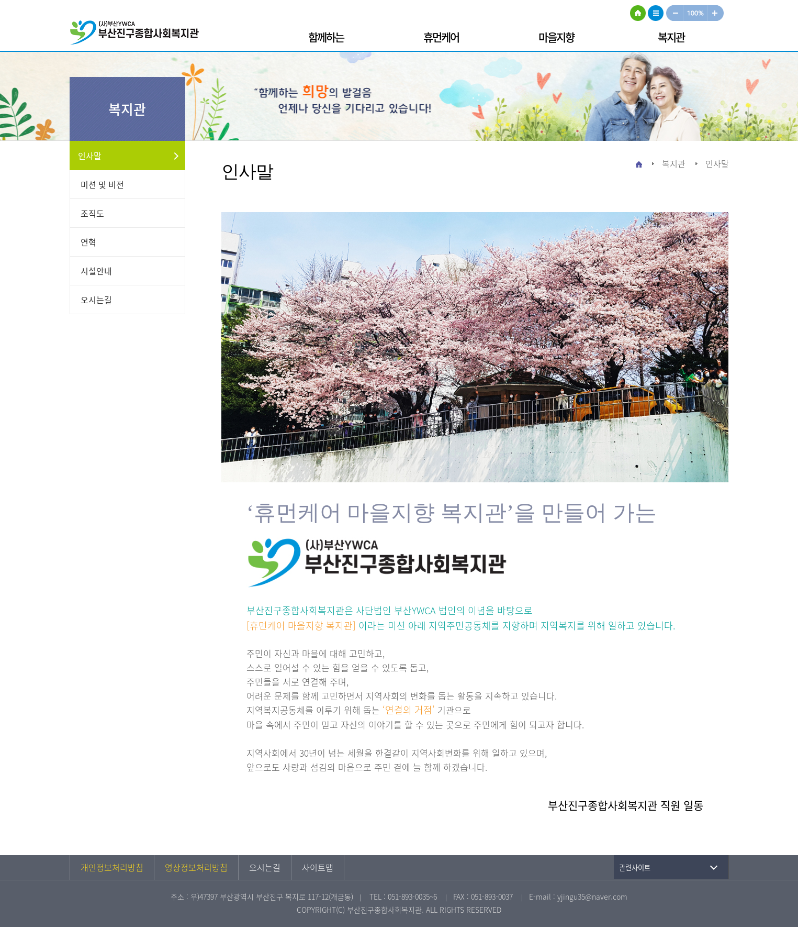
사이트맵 (656, 13)
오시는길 (96, 299)
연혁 (88, 242)
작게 (674, 13)
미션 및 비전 (102, 184)
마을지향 (556, 37)
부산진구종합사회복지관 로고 (138, 34)
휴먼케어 (441, 37)
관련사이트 (634, 867)
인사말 (90, 155)
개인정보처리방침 (112, 867)
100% (695, 13)
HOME (638, 13)
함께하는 (326, 37)
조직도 (92, 213)
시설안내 (96, 270)
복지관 (671, 37)
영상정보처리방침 (196, 867)
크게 (716, 13)
